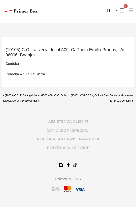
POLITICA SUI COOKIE (68, 147)
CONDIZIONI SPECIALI (68, 130)
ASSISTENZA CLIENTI (68, 121)
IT (109, 10)
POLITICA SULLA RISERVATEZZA (68, 139)
